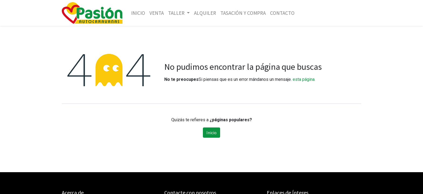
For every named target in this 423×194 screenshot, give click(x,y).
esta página (304, 79)
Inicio (211, 132)
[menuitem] (138, 13)
